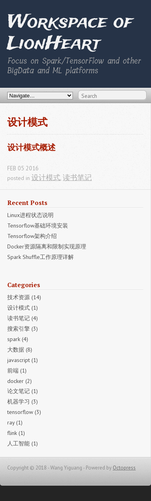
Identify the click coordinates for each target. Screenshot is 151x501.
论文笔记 (22, 391)
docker (19, 381)
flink (16, 433)
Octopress (124, 467)
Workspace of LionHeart (70, 33)
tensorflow (24, 412)
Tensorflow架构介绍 (32, 236)
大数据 (19, 349)
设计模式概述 (31, 147)
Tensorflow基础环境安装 (37, 225)
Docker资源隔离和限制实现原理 (46, 246)
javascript (22, 360)
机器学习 (22, 401)
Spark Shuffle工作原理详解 (40, 257)
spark (17, 339)
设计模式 (45, 177)
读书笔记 (77, 177)
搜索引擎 (22, 328)
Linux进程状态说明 (30, 215)
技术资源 (24, 297)
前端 (17, 370)
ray (15, 422)
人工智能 (22, 443)
